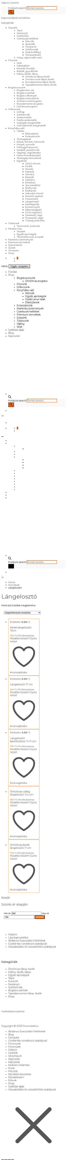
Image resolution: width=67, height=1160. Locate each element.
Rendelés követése (19, 1074)
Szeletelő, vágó (33, 215)
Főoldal (12, 271)
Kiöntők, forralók (26, 68)
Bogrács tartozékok (28, 98)
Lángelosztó (32, 201)
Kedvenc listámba (18, 1065)
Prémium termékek (19, 242)
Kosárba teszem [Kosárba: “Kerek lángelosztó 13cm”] (19, 638)
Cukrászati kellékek (27, 38)
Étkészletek (31, 133)
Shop (11, 253)
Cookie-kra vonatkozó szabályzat (27, 943)
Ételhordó (30, 188)
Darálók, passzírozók (28, 150)
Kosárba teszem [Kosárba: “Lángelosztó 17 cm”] (19, 692)
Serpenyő (22, 33)
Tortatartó (30, 46)
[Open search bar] (9, 397)
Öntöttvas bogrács (27, 106)
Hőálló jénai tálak (35, 299)
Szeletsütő (22, 35)
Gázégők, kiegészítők (29, 122)
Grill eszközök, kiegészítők (31, 125)
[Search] (11, 12)
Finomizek (14, 1043)
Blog (11, 332)
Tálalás (20, 131)
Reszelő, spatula (34, 196)
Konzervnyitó (32, 207)
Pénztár (13, 1071)
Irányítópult (15, 1055)
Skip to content (10, 2)
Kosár (11, 1068)
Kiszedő (29, 177)
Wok (19, 63)
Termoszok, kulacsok (28, 226)
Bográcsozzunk (16, 87)
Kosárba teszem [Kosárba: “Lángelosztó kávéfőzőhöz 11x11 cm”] (19, 749)
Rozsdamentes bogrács (30, 103)
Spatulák (30, 44)
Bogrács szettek (26, 93)
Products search (17, 8)
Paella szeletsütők (27, 120)
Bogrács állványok (27, 95)
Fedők (28, 166)
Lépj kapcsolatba (18, 937)
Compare (13, 250)
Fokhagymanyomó (27, 147)
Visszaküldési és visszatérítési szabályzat (32, 946)
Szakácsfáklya (33, 52)
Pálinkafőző (23, 65)
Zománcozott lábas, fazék (39, 79)
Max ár (45, 913)
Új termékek (15, 245)
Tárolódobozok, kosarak (30, 236)
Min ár (7, 913)
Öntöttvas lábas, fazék (37, 76)
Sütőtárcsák (23, 114)
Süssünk (12, 27)
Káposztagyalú (33, 209)
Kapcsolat (14, 336)
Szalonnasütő (24, 117)
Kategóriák (7, 22)
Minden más (15, 228)
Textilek (21, 231)
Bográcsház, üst (25, 90)
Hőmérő (29, 174)
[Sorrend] (22, 612)
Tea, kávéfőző (32, 185)
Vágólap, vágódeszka (29, 152)
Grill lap (21, 112)
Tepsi (19, 30)
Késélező (30, 182)
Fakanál (29, 171)
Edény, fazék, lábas (27, 73)
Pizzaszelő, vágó (34, 217)
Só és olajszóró (33, 212)
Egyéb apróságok (26, 234)
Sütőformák (31, 49)
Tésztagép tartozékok (29, 158)
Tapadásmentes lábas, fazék (41, 84)
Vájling (20, 323)
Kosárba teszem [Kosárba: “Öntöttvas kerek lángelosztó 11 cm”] (19, 855)
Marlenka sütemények (20, 239)
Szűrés (39, 917)
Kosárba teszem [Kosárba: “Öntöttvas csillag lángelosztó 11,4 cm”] (19, 802)
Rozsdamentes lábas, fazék (40, 82)
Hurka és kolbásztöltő (29, 155)
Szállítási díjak (16, 329)
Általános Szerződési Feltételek (26, 940)
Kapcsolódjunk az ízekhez (15, 17)
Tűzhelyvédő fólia (34, 220)
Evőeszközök (32, 136)
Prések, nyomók (26, 144)
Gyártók (13, 1052)
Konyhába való (16, 128)
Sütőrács (30, 179)
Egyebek (22, 160)
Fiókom (12, 934)
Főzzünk (12, 60)
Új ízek (12, 247)
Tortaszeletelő (33, 54)
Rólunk (12, 1080)
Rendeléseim (16, 1077)
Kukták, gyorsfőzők (27, 71)
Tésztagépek (24, 139)
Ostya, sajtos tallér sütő (29, 57)
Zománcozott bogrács (29, 101)
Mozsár (29, 169)
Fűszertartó (31, 198)
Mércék (29, 41)
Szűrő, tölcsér (32, 163)
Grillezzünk (14, 109)
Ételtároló (30, 190)
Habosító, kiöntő (34, 193)
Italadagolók (32, 204)
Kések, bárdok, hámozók (30, 141)
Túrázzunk (13, 223)
